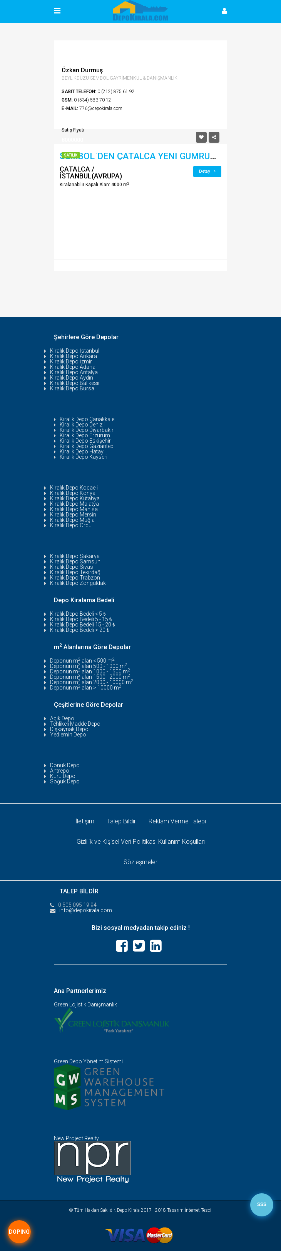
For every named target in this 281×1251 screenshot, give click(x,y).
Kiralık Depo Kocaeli (74, 488)
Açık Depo (62, 718)
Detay (207, 171)
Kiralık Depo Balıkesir (75, 383)
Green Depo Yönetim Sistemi (88, 1061)
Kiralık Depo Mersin (73, 514)
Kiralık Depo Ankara (73, 356)
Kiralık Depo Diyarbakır (87, 430)
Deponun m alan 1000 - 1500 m (90, 671)
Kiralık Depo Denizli (82, 424)
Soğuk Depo (65, 781)
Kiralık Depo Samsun (75, 561)
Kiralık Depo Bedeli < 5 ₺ (78, 614)
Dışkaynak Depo (69, 729)
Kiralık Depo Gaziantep (87, 446)
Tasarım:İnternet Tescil (189, 1210)
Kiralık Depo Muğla (72, 520)
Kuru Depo (62, 776)
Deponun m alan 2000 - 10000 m (91, 682)
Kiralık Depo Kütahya (75, 498)
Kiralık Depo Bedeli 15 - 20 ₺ (82, 624)
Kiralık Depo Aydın (71, 378)
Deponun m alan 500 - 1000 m (88, 666)
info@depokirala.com (85, 910)
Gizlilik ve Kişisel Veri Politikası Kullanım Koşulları (141, 841)
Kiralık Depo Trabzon (75, 578)
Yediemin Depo (68, 734)
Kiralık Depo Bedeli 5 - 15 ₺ (81, 619)
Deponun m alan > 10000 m (85, 688)
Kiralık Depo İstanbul (74, 351)
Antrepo (59, 771)
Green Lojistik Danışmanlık (85, 1004)
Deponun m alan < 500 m (82, 661)
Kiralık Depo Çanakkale (87, 419)
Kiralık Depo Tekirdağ (75, 572)
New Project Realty (76, 1138)
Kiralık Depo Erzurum (85, 435)
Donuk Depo (65, 765)
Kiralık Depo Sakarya (75, 556)
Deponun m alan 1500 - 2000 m (90, 677)
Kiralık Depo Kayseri (83, 457)
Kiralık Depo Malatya (74, 504)
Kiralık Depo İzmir (71, 361)
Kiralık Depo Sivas (71, 567)
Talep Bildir (121, 821)
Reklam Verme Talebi (177, 821)
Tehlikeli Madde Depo (75, 724)
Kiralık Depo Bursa (72, 388)
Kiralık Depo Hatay (82, 451)
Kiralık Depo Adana (72, 367)
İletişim (84, 821)
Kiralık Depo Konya (72, 493)
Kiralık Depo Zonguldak (78, 583)
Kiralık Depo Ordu (71, 525)
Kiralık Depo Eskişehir (85, 441)
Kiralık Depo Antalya (74, 372)
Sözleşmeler (140, 862)
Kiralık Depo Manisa (74, 509)
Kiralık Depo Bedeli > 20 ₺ (79, 630)
